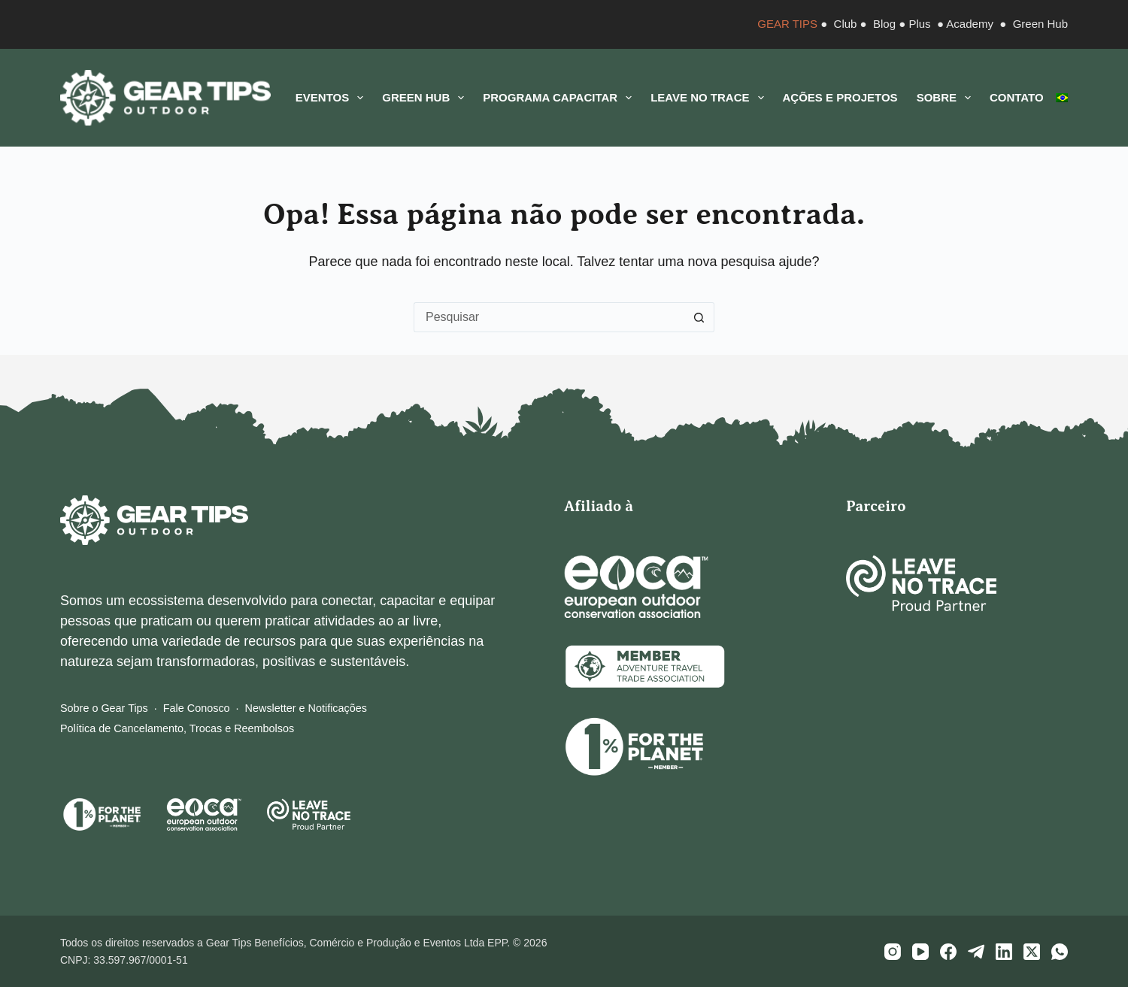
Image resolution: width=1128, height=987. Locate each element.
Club (845, 23)
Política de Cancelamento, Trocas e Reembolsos (177, 728)
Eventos (332, 98)
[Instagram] (892, 951)
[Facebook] (948, 951)
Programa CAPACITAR (560, 98)
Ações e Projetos (840, 97)
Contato (1017, 97)
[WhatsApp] (1059, 951)
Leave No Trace (709, 98)
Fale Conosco (196, 708)
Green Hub (1040, 23)
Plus (919, 23)
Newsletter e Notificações (306, 708)
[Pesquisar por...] (549, 317)
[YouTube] (920, 951)
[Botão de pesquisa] (699, 317)
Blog (884, 23)
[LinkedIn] (1004, 951)
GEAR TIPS (787, 23)
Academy (969, 23)
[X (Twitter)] (1031, 951)
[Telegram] (976, 951)
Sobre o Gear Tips (104, 708)
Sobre (947, 98)
